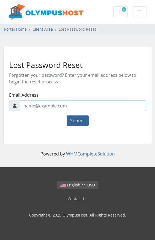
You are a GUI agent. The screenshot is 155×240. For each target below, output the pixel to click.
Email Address (24, 95)
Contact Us (78, 198)
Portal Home (15, 29)
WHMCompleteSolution (90, 154)
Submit (77, 121)
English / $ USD (77, 185)
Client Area (42, 29)
